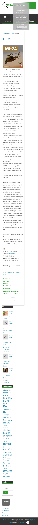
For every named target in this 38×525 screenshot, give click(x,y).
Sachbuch (18, 272)
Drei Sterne (5, 508)
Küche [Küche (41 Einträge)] (6, 433)
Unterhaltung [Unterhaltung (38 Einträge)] (7, 472)
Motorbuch (11, 254)
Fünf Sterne (10, 33)
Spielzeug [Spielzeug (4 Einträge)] (8, 458)
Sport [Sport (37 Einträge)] (6, 460)
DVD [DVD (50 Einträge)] (5, 412)
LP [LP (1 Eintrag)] (8, 439)
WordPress (22, 522)
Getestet (4, 513)
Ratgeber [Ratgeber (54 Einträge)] (7, 445)
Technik (5, 275)
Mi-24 (7, 38)
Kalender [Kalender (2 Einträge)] (5, 428)
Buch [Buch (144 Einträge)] (6, 406)
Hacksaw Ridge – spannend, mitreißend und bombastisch (11, 292)
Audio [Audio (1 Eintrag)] (10, 393)
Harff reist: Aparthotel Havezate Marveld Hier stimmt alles (7, 283)
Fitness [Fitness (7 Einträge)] (6, 414)
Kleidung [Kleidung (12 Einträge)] (7, 430)
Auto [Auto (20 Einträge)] (5, 395)
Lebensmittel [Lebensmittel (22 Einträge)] (7, 437)
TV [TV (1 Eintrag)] (10, 466)
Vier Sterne (5, 515)
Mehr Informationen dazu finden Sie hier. (21, 22)
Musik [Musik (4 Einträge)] (5, 441)
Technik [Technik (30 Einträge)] (7, 463)
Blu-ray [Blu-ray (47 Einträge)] (6, 402)
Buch (14, 272)
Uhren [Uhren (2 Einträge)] (5, 468)
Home (4, 33)
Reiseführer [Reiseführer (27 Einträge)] (7, 450)
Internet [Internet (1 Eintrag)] (5, 425)
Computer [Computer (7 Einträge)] (7, 409)
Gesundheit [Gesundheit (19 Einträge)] (7, 421)
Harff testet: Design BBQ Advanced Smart (8, 360)
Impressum (8, 21)
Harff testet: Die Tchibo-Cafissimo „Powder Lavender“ (8, 375)
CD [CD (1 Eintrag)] (11, 407)
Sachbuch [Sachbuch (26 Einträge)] (7, 456)
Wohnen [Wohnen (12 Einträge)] (6, 476)
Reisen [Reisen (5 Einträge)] (9, 452)
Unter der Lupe (7, 520)
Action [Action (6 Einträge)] (5, 392)
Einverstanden (22, 27)
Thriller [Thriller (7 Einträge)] (6, 465)
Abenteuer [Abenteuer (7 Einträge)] (7, 390)
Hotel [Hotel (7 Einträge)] (8, 422)
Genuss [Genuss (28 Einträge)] (7, 417)
